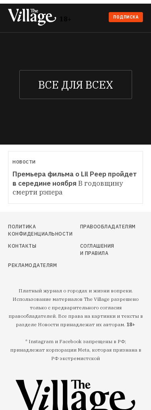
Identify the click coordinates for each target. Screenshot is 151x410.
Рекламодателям (28, 265)
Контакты (22, 246)
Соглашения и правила (97, 249)
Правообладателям (98, 227)
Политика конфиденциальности (28, 230)
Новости (24, 162)
